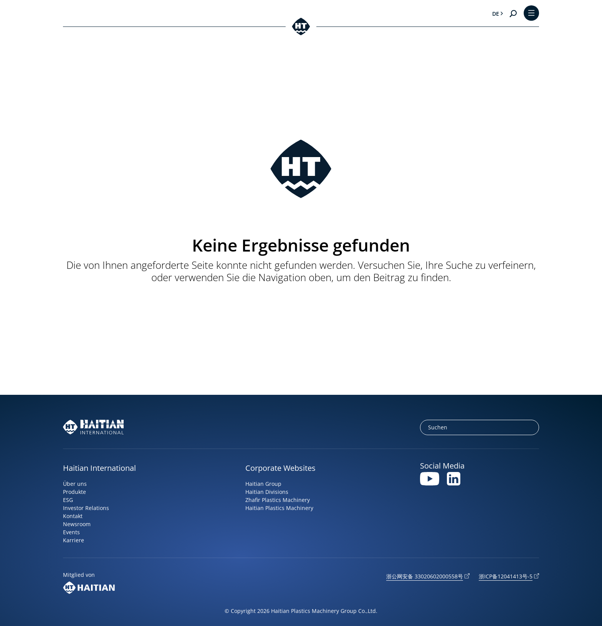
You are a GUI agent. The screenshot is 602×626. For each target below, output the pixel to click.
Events (71, 532)
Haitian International (99, 468)
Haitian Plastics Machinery (279, 508)
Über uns (75, 483)
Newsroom (77, 524)
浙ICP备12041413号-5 (506, 576)
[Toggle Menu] (531, 13)
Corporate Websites (280, 468)
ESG (68, 499)
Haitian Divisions (266, 491)
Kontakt (73, 516)
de (495, 13)
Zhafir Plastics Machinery (277, 499)
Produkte (74, 491)
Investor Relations (86, 508)
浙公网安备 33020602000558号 (424, 576)
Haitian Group (263, 483)
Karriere (73, 540)
